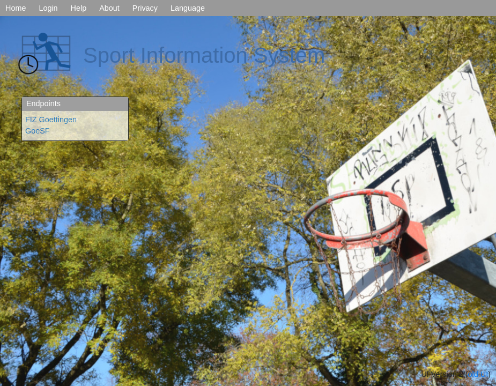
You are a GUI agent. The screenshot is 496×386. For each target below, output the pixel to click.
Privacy (145, 8)
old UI (478, 374)
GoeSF (37, 131)
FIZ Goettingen (51, 119)
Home (15, 8)
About (109, 8)
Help (79, 8)
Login (48, 8)
